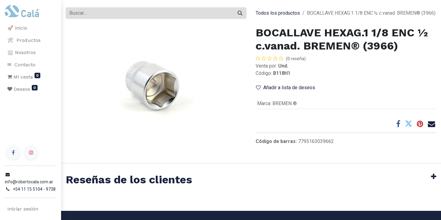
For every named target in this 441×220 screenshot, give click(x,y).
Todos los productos (278, 13)
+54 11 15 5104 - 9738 (34, 189)
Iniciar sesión (22, 209)
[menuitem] (30, 28)
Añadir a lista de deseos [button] (285, 87)
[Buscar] (240, 13)
